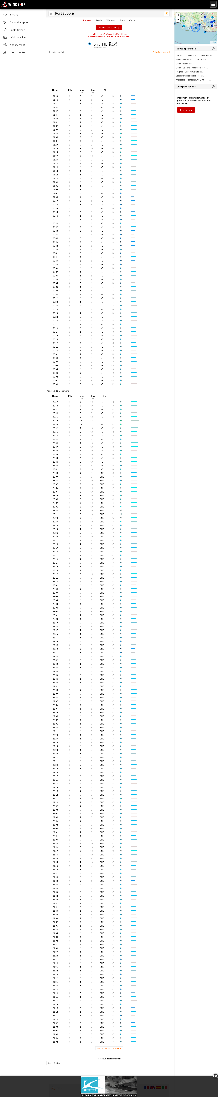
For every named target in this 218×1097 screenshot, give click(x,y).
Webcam (110, 20)
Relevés (87, 20)
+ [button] (178, 15)
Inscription (186, 110)
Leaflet (213, 42)
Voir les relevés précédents (109, 1048)
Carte (132, 20)
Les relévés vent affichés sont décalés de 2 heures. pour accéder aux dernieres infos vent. (109, 35)
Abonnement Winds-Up (109, 27)
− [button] (178, 20)
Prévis (99, 20)
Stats (122, 20)
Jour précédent (54, 1063)
